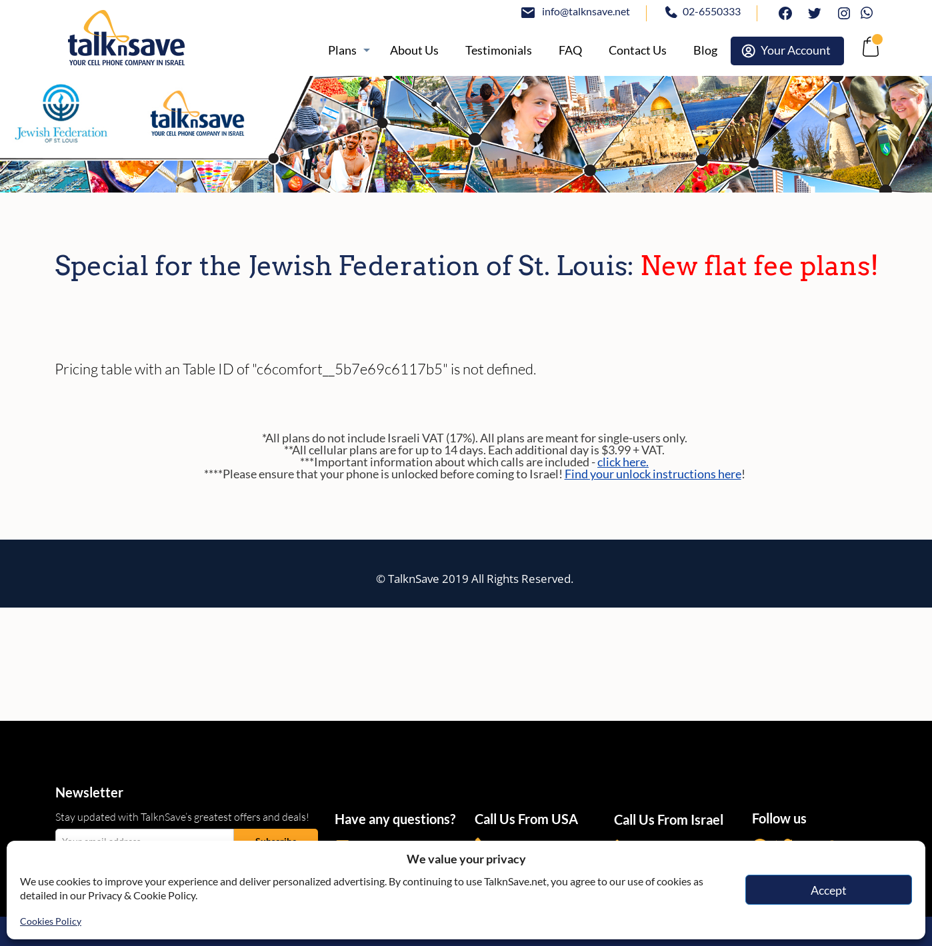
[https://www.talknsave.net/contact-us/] (637, 50)
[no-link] (869, 50)
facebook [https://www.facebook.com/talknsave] (782, 11)
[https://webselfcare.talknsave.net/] (787, 51)
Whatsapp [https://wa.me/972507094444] (870, 11)
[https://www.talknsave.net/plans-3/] (346, 50)
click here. (623, 461)
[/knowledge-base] (570, 50)
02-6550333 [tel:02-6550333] (712, 11)
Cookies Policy (50, 921)
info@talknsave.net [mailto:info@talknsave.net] (586, 11)
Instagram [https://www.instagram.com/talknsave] (840, 11)
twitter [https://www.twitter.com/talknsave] (811, 11)
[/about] (414, 50)
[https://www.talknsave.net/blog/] (705, 50)
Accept (829, 890)
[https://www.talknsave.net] (172, 37)
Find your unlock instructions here (653, 473)
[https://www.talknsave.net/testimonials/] (498, 50)
